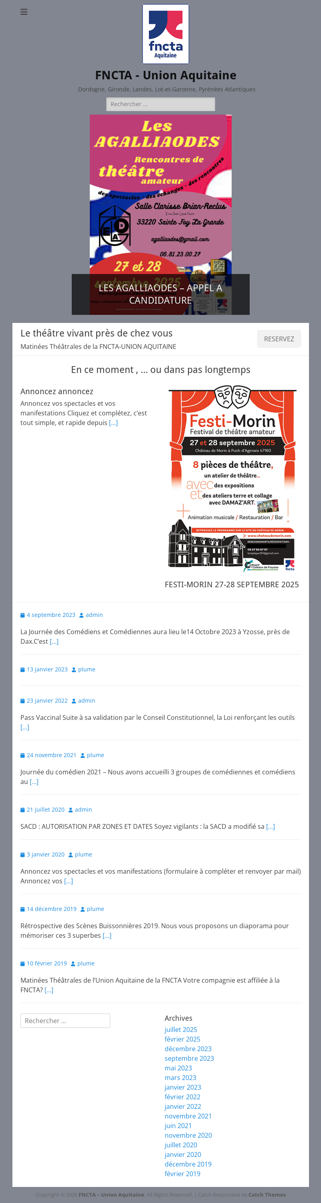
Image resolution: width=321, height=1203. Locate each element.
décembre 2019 (188, 1164)
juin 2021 (178, 1125)
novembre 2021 (188, 1116)
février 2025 (182, 1039)
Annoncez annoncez (56, 391)
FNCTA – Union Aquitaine (111, 1194)
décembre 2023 (188, 1048)
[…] (54, 641)
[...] (113, 422)
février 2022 (182, 1096)
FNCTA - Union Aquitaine (165, 75)
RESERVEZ (279, 339)
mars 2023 (180, 1077)
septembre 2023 (189, 1058)
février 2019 (182, 1173)
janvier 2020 (183, 1154)
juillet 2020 (181, 1145)
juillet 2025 (181, 1029)
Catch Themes (267, 1194)
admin (94, 615)
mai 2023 (178, 1068)
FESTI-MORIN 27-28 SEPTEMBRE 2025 (232, 584)
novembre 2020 (188, 1135)
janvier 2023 (183, 1087)
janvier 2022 (183, 1106)
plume (86, 669)
